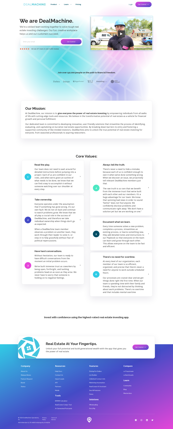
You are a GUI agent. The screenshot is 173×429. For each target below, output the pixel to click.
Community (127, 386)
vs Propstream (128, 371)
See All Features (95, 390)
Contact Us (59, 375)
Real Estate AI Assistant (97, 386)
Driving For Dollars (95, 371)
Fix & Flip (92, 408)
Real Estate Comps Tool (63, 405)
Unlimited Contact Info (97, 379)
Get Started (143, 4)
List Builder (93, 375)
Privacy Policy (44, 418)
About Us (24, 371)
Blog (125, 389)
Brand (23, 383)
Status (23, 386)
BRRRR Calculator (61, 401)
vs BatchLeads (128, 375)
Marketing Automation (97, 383)
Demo (91, 394)
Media (57, 390)
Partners (58, 386)
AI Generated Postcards (63, 408)
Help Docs (58, 371)
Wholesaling (93, 405)
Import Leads (59, 379)
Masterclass (127, 393)
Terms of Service (54, 418)
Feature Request (27, 379)
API (56, 383)
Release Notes (26, 375)
